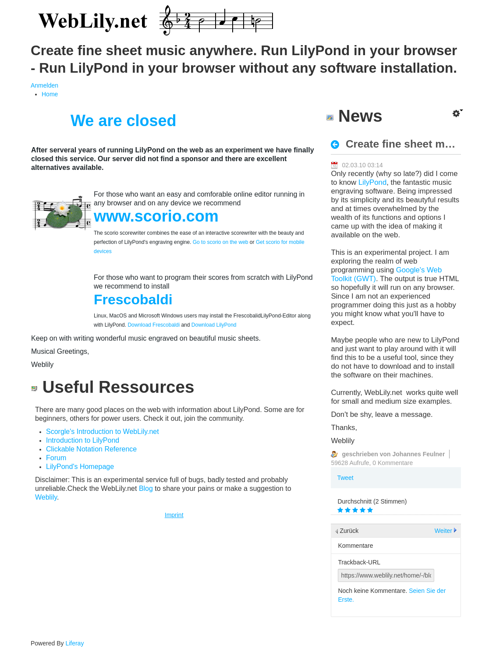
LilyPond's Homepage (80, 466)
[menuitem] (50, 94)
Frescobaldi (133, 299)
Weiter (443, 530)
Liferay (74, 643)
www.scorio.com (156, 216)
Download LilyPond (214, 325)
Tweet (345, 477)
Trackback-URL (359, 562)
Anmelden (44, 85)
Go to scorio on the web (220, 242)
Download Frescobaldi (153, 325)
